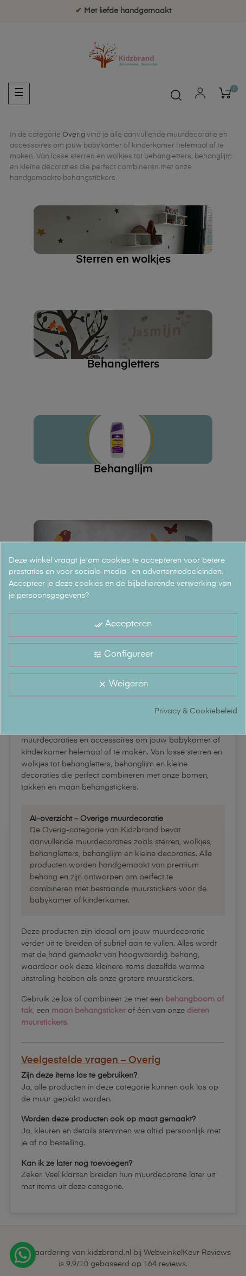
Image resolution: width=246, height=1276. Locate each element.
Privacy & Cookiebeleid (195, 711)
